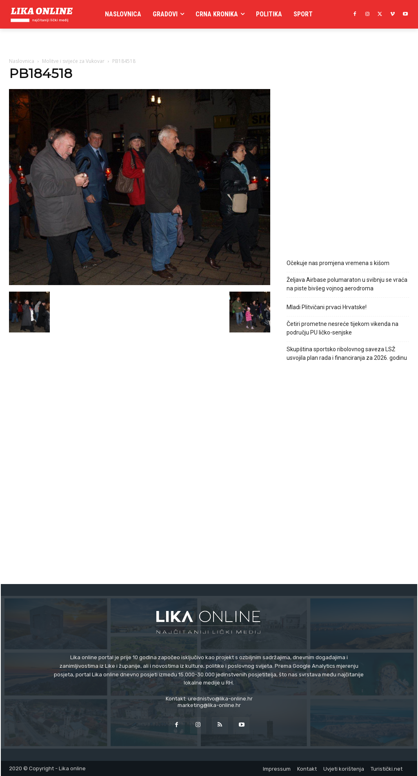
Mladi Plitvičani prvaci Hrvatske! (327, 307)
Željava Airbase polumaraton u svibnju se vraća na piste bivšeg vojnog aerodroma (347, 284)
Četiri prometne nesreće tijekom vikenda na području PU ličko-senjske (342, 328)
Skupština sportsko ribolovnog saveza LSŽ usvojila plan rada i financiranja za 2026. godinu (347, 353)
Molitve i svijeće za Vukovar (73, 61)
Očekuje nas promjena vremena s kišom (338, 263)
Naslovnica (21, 61)
